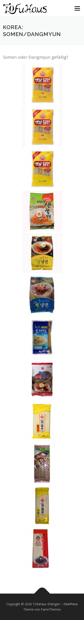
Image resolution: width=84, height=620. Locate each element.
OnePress (71, 604)
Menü (77, 8)
